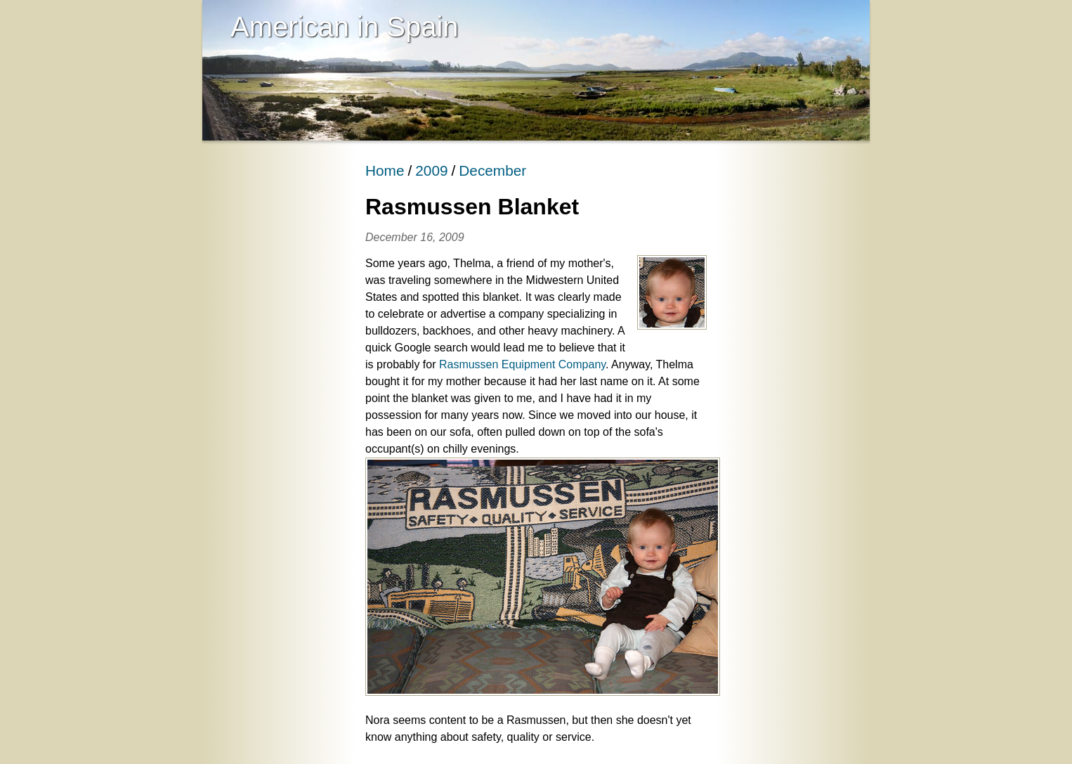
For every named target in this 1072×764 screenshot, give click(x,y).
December (492, 170)
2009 (431, 170)
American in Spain (344, 26)
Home (384, 170)
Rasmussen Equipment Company (522, 364)
